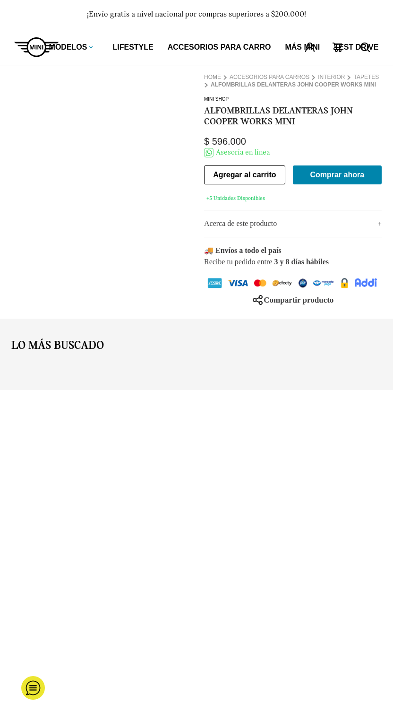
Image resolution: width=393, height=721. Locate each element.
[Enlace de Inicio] (213, 77)
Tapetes (366, 77)
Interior (331, 77)
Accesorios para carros (269, 77)
